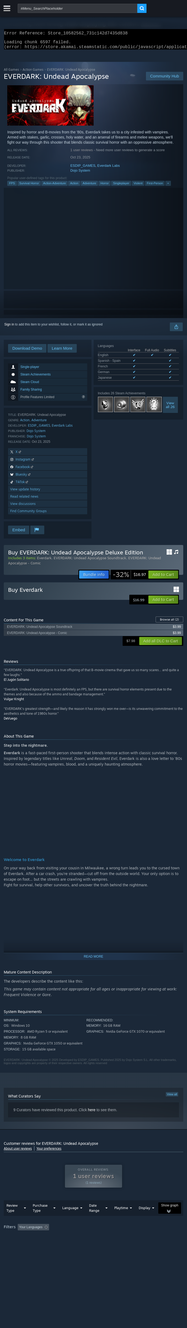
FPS (12, 186)
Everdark (44, 561)
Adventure (89, 186)
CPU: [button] (99, 1245)
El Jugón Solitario (16, 683)
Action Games (33, 73)
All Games (11, 73)
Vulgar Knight (14, 702)
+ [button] (168, 186)
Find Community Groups (28, 514)
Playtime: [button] (126, 1238)
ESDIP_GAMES (82, 169)
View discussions (23, 507)
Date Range (94, 1218)
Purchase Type (40, 1218)
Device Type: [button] (140, 1245)
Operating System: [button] (71, 1245)
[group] (93, 1241)
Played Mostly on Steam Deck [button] (26, 1245)
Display (144, 1218)
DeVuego (10, 722)
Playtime (121, 1218)
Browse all (169, 623)
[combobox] (77, 8)
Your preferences (48, 1152)
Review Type (12, 1218)
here (92, 1113)
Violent (138, 186)
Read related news (24, 500)
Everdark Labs (108, 169)
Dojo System (80, 174)
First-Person (155, 186)
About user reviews (18, 1152)
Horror (104, 186)
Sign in (9, 328)
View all (172, 1097)
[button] (163, 577)
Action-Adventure (54, 186)
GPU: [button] (117, 1245)
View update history (25, 492)
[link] (129, 577)
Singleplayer (121, 186)
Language (70, 1218)
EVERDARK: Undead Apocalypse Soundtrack (90, 561)
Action (74, 186)
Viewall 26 (170, 408)
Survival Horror (29, 186)
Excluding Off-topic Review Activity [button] (85, 1238)
